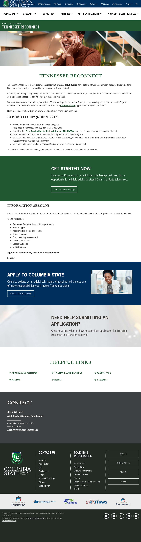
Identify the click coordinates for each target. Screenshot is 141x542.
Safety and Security (81, 485)
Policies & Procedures (83, 454)
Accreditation (44, 464)
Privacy (77, 478)
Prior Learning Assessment (25, 372)
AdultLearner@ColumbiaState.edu (22, 429)
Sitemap (42, 482)
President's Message (47, 478)
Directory (81, 4)
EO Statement (79, 463)
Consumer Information (83, 470)
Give (122, 481)
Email (57, 4)
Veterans (16, 379)
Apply (122, 454)
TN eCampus (44, 4)
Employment (43, 471)
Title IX (76, 489)
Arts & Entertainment (89, 13)
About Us (42, 460)
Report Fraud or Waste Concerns (87, 481)
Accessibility (79, 467)
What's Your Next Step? (63, 189)
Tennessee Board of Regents (37, 518)
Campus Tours (104, 372)
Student (69, 4)
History (41, 475)
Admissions (9, 13)
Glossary (117, 4)
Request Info (122, 463)
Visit (122, 472)
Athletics (65, 13)
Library (105, 4)
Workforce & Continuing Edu (122, 13)
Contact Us (47, 452)
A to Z (129, 4)
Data (40, 467)
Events (93, 4)
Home (4, 24)
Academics (28, 13)
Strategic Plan (44, 486)
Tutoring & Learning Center (68, 372)
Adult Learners (16, 24)
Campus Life (47, 13)
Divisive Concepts (81, 474)
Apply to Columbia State (19, 293)
